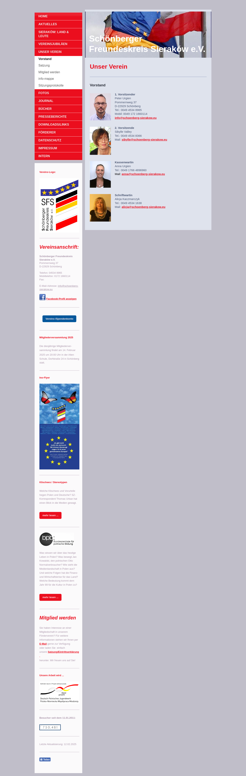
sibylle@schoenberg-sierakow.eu (144, 139)
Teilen (45, 759)
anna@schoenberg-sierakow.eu (143, 174)
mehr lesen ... (50, 515)
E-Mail (43, 643)
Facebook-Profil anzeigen (61, 298)
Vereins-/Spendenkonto (59, 318)
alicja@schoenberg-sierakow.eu (143, 206)
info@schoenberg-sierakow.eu (135, 117)
